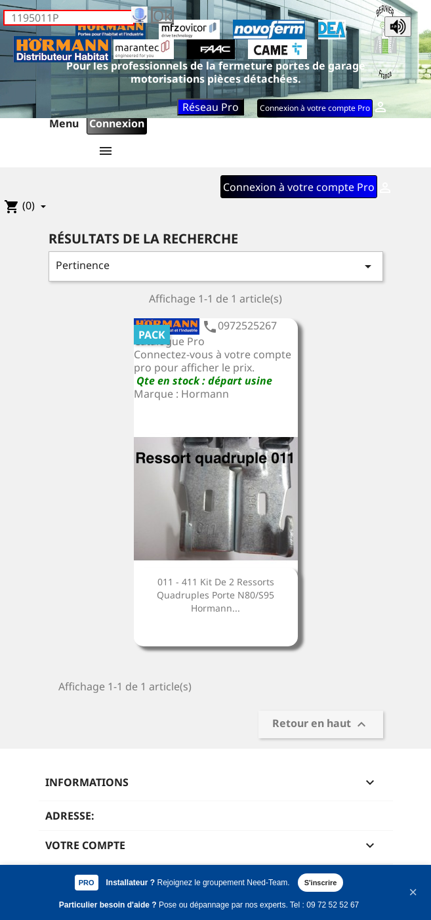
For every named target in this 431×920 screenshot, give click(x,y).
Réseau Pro (210, 107)
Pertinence (216, 266)
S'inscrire (320, 883)
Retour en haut (320, 724)
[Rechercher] (68, 18)
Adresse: (69, 815)
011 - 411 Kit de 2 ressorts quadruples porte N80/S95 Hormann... (215, 594)
